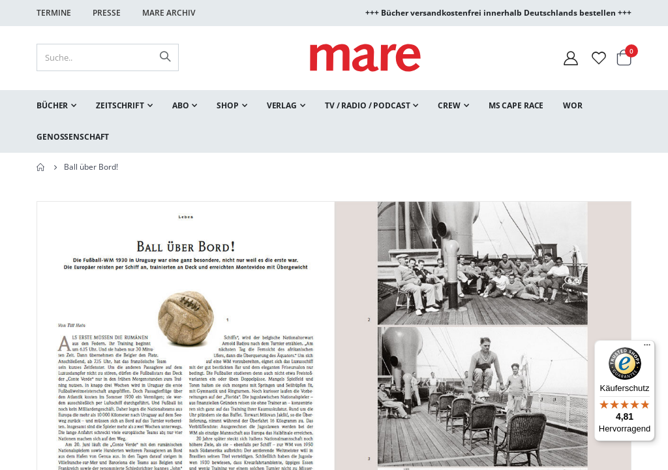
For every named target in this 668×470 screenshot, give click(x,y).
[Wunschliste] (598, 57)
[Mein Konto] (571, 57)
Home (41, 167)
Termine (54, 12)
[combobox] (108, 57)
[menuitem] (56, 105)
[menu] (334, 121)
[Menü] (647, 343)
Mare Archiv (168, 12)
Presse (107, 12)
